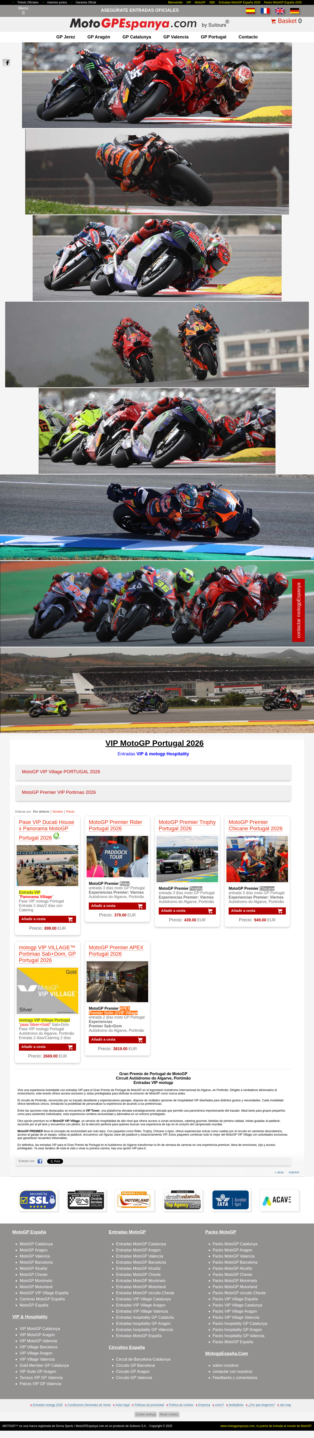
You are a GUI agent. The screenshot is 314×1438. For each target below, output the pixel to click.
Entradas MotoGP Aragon (138, 1250)
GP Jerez (65, 37)
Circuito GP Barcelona (135, 1365)
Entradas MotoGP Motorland (141, 1287)
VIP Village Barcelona (38, 1347)
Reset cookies (169, 1414)
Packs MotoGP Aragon (232, 1250)
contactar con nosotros (232, 1371)
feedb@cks (236, 1405)
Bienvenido (175, 2)
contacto (248, 37)
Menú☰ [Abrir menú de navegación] (23, 10)
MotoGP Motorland (36, 1287)
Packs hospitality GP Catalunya (240, 1323)
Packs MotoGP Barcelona (235, 1262)
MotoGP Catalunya (36, 1244)
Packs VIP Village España (235, 1299)
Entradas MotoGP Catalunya (141, 1244)
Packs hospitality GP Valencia (238, 1336)
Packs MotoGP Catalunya (235, 1244)
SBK (212, 2)
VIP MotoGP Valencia (38, 1341)
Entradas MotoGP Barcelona (141, 1262)
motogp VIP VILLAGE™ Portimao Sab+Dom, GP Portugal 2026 (47, 953)
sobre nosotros (226, 1365)
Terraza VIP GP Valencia (41, 1378)
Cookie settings (146, 1414)
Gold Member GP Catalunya (44, 1365)
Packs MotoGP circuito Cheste (239, 1293)
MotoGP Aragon (34, 1250)
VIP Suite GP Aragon (38, 1371)
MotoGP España (34, 1305)
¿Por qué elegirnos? (262, 1405)
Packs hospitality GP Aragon (237, 1330)
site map (285, 1405)
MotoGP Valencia (35, 1256)
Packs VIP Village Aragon (235, 1311)
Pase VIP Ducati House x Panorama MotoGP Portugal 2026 (46, 830)
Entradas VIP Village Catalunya (143, 1299)
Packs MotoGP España (233, 1342)
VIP (188, 2)
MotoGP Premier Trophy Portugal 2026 (187, 825)
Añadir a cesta (33, 919)
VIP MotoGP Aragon (37, 1335)
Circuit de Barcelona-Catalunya (143, 1359)
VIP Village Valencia (37, 1359)
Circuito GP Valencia (134, 1378)
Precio (70, 811)
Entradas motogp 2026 (48, 1405)
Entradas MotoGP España (139, 1336)
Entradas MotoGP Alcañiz (138, 1268)
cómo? (219, 1405)
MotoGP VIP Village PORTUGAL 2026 (61, 771)
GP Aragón (98, 37)
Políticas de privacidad (149, 1405)
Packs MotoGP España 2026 (283, 2)
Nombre (57, 811)
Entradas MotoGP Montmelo (141, 1281)
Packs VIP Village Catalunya (237, 1305)
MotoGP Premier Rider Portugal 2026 (115, 825)
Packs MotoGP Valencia (234, 1256)
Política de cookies (181, 1405)
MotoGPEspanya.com (90, 1426)
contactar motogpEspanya (298, 610)
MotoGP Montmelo (36, 1281)
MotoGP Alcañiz (34, 1268)
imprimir (294, 1172)
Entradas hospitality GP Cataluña (145, 1317)
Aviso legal (123, 1405)
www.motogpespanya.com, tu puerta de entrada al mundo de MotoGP (266, 1426)
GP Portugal (213, 37)
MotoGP (200, 2)
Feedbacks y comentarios (235, 1378)
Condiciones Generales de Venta (88, 1405)
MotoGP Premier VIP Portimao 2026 (59, 792)
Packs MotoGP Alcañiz (232, 1268)
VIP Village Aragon (36, 1353)
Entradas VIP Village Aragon (140, 1305)
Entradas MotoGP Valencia (139, 1256)
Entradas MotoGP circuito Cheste (145, 1293)
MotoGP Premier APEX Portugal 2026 (116, 950)
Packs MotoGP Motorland (235, 1287)
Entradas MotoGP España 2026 (239, 2)
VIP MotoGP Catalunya (40, 1329)
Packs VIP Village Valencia (236, 1317)
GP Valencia (176, 37)
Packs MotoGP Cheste (232, 1274)
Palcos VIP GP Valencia (40, 1384)
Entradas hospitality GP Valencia (144, 1330)
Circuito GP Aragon (133, 1371)
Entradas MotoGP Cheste (138, 1274)
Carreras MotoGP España (42, 1299)
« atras (279, 1172)
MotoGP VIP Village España (44, 1293)
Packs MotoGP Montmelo (235, 1281)
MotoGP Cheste (34, 1274)
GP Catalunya (136, 37)
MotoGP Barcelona (36, 1262)
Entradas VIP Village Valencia (142, 1311)
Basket (287, 20)
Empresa (204, 1405)
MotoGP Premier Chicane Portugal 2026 (256, 825)
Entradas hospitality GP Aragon (143, 1323)
